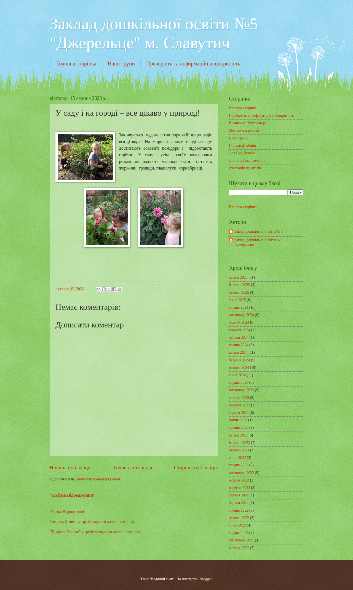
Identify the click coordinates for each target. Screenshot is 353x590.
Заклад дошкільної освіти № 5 (258, 231)
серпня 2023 (238, 413)
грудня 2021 (238, 533)
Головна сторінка (76, 63)
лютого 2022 (239, 518)
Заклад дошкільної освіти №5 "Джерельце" (258, 242)
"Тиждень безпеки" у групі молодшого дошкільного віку (95, 532)
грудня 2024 (238, 307)
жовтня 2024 (239, 322)
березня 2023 (239, 443)
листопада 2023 (241, 390)
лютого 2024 (239, 368)
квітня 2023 (238, 435)
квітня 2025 (238, 277)
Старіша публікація (196, 467)
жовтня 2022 (239, 480)
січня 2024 (237, 375)
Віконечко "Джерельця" (248, 123)
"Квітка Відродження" (72, 495)
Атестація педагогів (245, 168)
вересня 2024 (239, 330)
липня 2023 (238, 420)
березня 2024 (239, 360)
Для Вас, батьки (242, 153)
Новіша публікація (71, 467)
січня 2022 (237, 525)
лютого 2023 (239, 450)
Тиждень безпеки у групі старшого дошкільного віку (92, 522)
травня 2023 (238, 427)
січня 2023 (237, 458)
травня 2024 (238, 345)
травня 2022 (238, 510)
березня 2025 (239, 285)
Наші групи (121, 63)
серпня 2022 (238, 495)
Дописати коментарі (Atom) (99, 479)
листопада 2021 (241, 540)
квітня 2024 (238, 352)
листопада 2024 (241, 315)
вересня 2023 (239, 405)
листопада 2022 (241, 473)
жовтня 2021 (239, 548)
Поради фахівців (242, 146)
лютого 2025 (239, 292)
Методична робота (244, 130)
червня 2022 (238, 503)
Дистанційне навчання (247, 160)
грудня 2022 (238, 465)
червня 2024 (238, 337)
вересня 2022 (239, 488)
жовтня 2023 (239, 398)
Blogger (206, 579)
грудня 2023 (238, 382)
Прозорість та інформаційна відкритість (193, 63)
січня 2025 (237, 300)
